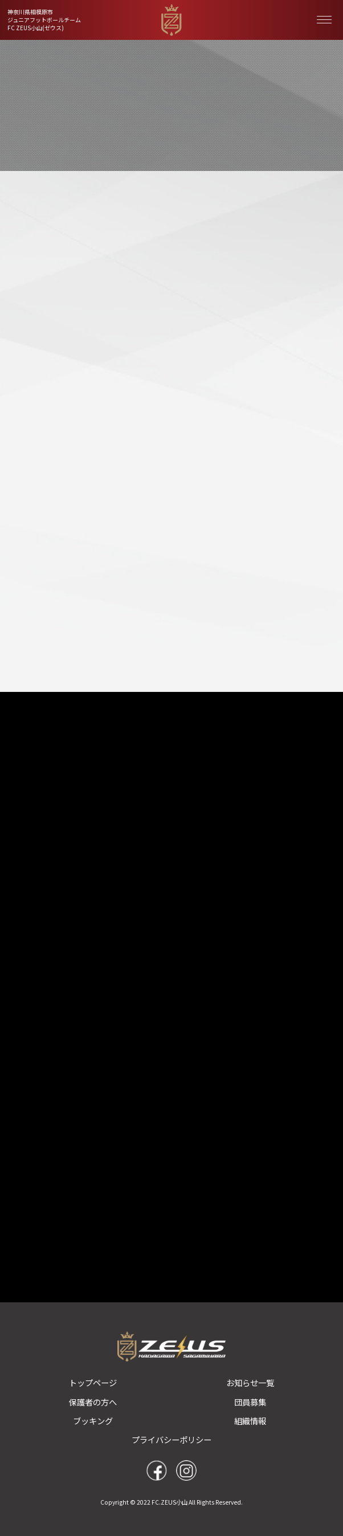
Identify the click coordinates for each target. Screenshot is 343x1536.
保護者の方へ (93, 1402)
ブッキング (93, 1421)
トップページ (93, 1382)
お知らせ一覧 (250, 1382)
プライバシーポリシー (171, 1439)
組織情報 (250, 1421)
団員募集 (250, 1402)
